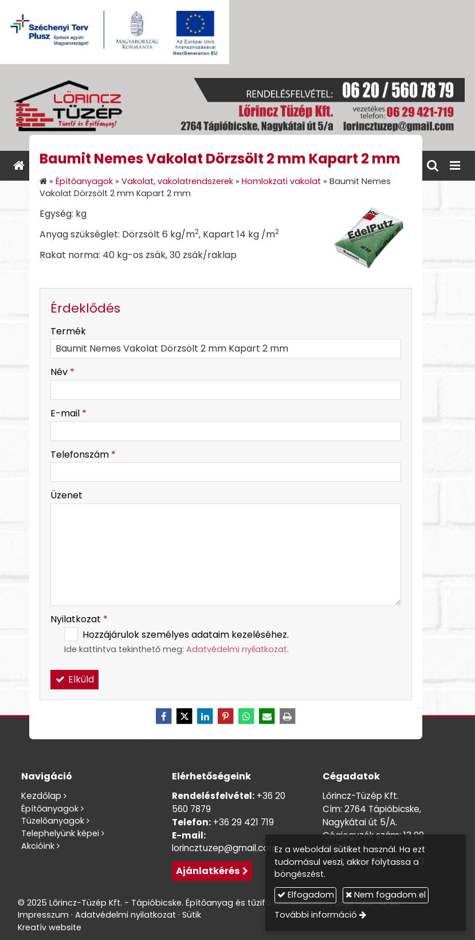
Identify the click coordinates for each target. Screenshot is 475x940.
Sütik (191, 915)
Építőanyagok (49, 808)
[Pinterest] (226, 716)
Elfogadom (305, 894)
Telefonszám (83, 454)
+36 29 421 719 (243, 822)
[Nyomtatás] (287, 716)
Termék (68, 331)
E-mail (68, 413)
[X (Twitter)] (184, 716)
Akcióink (37, 846)
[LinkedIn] (205, 716)
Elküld (74, 679)
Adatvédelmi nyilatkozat (236, 649)
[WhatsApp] (246, 716)
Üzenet (66, 495)
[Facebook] (164, 716)
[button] (455, 166)
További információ (315, 915)
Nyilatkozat (79, 619)
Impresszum (43, 915)
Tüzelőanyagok (52, 820)
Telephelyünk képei (60, 833)
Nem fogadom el (386, 894)
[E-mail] (267, 716)
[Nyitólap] (237, 107)
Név (62, 372)
